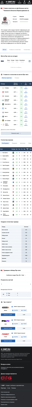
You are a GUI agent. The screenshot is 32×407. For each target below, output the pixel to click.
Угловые (17, 78)
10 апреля (25, 88)
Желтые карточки (7, 78)
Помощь (13, 388)
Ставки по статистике (15, 49)
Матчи (4, 49)
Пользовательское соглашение (7, 402)
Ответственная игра (5, 392)
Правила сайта (4, 404)
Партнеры (3, 388)
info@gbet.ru (4, 368)
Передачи (14, 143)
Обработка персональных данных (8, 397)
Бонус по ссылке (8, 314)
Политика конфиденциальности (8, 394)
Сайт (24, 314)
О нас (8, 388)
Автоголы (22, 143)
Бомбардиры (5, 143)
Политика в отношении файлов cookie (9, 399)
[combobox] (16, 275)
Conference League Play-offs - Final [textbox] (15, 275)
